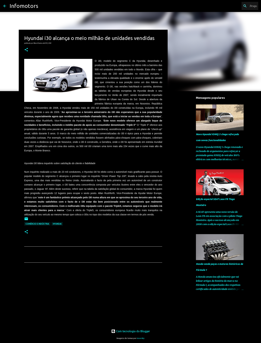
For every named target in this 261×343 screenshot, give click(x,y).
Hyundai (57, 224)
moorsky (140, 338)
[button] (26, 50)
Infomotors (24, 6)
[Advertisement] (93, 297)
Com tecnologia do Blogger (130, 331)
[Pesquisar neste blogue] (240, 6)
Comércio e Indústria (37, 224)
